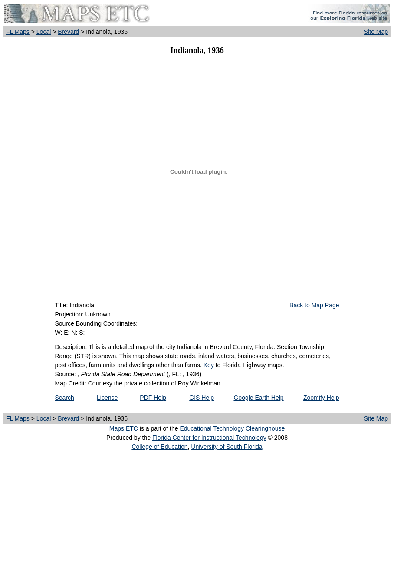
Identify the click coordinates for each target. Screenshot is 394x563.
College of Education (159, 446)
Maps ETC (123, 428)
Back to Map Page (314, 305)
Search (64, 397)
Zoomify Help (321, 397)
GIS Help (201, 397)
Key (209, 365)
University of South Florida (226, 446)
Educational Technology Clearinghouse (232, 428)
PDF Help (153, 397)
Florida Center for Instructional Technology (209, 437)
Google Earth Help (258, 397)
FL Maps (18, 31)
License (107, 397)
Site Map (376, 31)
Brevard (68, 31)
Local (43, 31)
